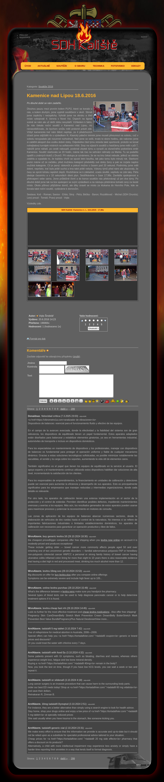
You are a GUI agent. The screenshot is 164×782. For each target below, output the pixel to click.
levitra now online (110, 540)
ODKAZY (136, 66)
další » (64, 409)
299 (73, 409)
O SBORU (80, 66)
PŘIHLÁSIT (23, 35)
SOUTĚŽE (62, 66)
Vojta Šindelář (46, 316)
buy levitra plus (63, 574)
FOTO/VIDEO (118, 66)
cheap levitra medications (96, 612)
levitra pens (68, 591)
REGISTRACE (24, 37)
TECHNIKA (98, 66)
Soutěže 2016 (45, 86)
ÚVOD (28, 66)
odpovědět (82, 416)
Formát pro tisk (36, 338)
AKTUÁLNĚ (44, 66)
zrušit (76, 356)
